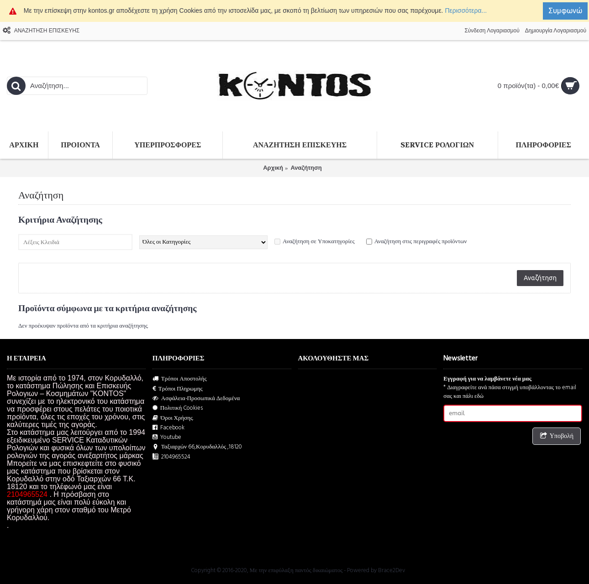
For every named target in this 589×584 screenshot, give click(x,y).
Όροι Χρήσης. (173, 418)
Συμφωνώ (565, 10)
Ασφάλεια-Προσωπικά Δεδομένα (196, 398)
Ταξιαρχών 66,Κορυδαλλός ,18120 (197, 447)
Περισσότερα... (466, 10)
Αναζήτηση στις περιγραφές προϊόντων (420, 241)
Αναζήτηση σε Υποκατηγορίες (319, 241)
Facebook (168, 427)
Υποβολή (556, 436)
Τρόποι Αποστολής (180, 379)
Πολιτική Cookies (178, 408)
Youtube (167, 437)
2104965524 (171, 457)
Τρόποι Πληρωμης (178, 389)
